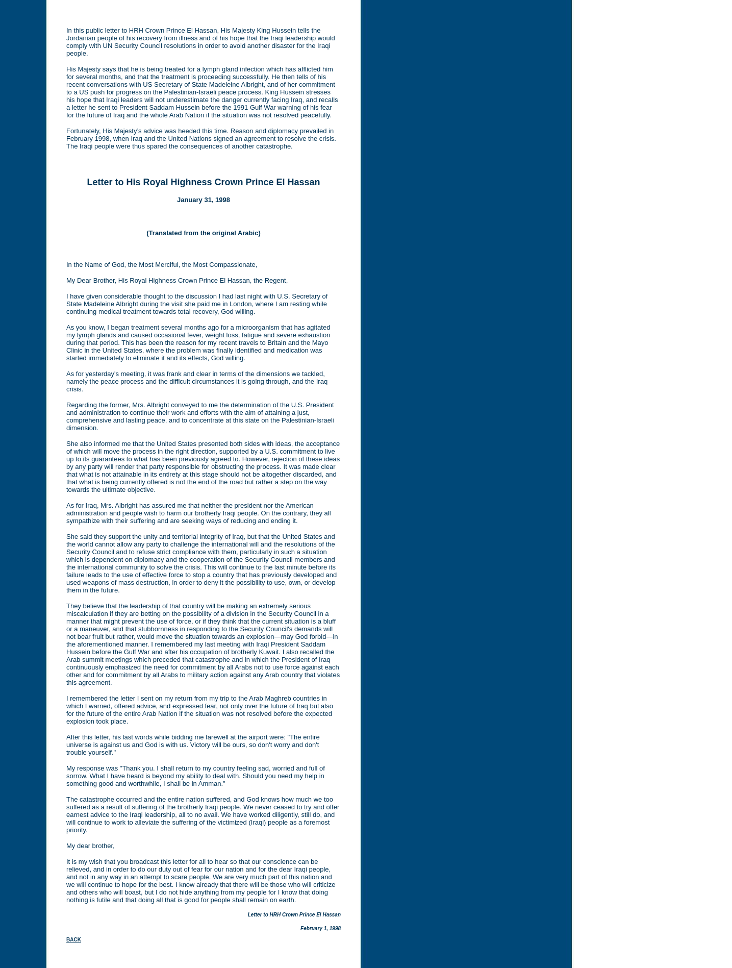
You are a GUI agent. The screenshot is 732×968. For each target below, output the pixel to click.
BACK (73, 939)
